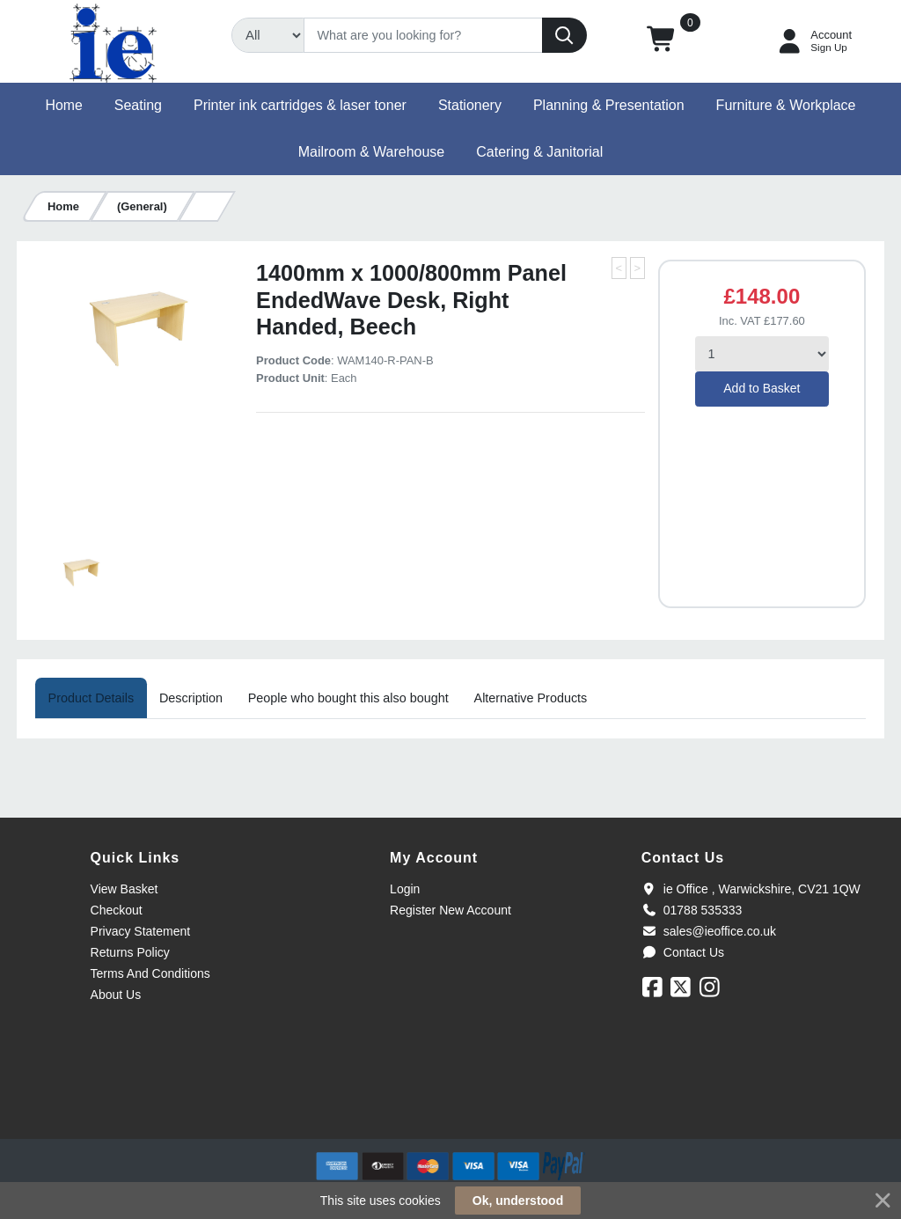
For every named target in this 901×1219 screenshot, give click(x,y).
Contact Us (682, 952)
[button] (662, 41)
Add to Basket (761, 388)
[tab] (90, 698)
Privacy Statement (141, 931)
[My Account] (813, 41)
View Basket (124, 889)
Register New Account (450, 910)
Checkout (117, 910)
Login (405, 889)
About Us (116, 995)
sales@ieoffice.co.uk (708, 931)
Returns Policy (130, 952)
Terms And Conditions (150, 973)
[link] (450, 1107)
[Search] (423, 35)
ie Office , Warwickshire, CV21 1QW (751, 889)
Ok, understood (517, 1200)
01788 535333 (692, 910)
